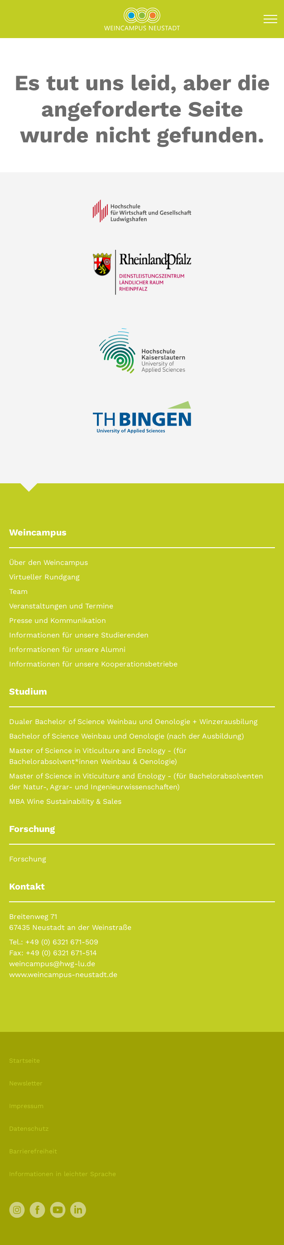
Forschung (27, 859)
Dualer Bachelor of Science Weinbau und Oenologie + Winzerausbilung (133, 721)
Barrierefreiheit (33, 1151)
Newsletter (26, 1083)
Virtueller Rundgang (44, 577)
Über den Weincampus (48, 562)
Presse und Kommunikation (57, 620)
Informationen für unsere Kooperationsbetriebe (93, 664)
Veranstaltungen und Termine (61, 606)
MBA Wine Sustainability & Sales (65, 801)
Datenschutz (28, 1128)
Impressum (26, 1105)
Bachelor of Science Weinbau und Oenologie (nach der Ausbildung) (126, 736)
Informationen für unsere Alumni (67, 649)
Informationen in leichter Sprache (62, 1173)
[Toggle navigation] (270, 19)
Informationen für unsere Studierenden (79, 635)
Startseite (24, 1060)
